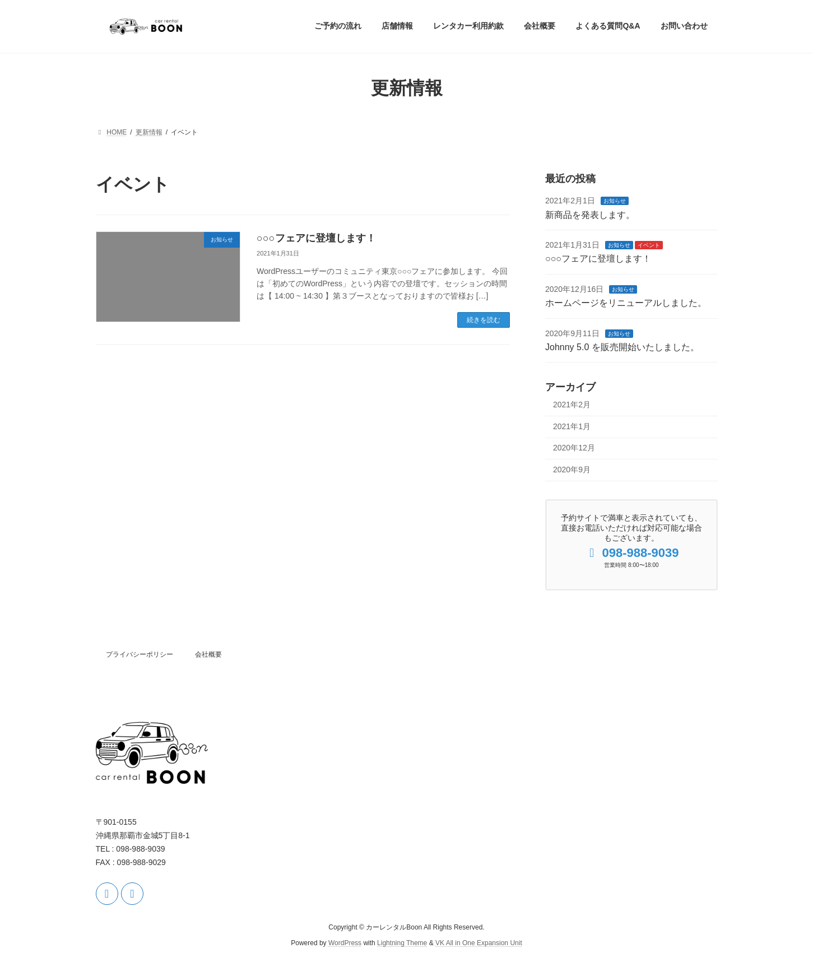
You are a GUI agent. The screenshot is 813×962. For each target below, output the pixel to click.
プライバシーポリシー (139, 654)
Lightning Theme (402, 943)
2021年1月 (572, 425)
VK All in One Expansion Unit (478, 943)
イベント (648, 245)
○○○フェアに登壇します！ (316, 238)
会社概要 (208, 654)
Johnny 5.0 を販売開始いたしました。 (622, 347)
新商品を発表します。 (590, 214)
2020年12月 (574, 447)
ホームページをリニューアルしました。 (626, 303)
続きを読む (483, 320)
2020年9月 (572, 469)
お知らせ (614, 201)
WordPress (344, 943)
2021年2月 (572, 404)
